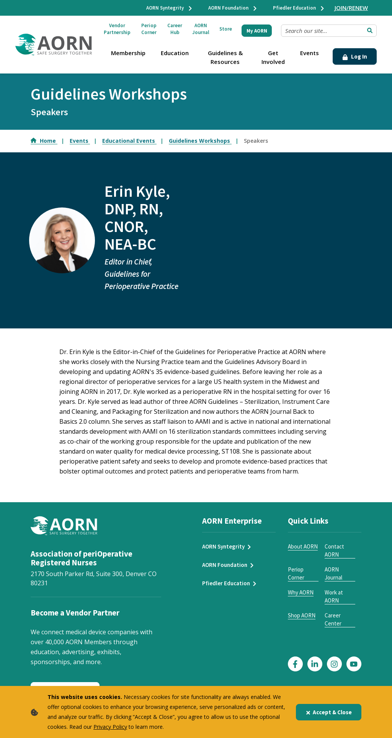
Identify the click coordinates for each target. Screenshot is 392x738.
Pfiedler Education (299, 8)
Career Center (333, 619)
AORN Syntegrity (169, 8)
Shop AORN (301, 615)
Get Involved (273, 57)
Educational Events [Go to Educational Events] (129, 140)
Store (225, 29)
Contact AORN (334, 550)
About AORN (303, 546)
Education (175, 53)
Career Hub (174, 29)
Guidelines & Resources (225, 57)
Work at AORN (334, 596)
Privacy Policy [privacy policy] (110, 726)
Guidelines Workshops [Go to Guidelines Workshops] (200, 140)
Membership (128, 53)
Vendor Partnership (117, 29)
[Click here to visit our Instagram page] (334, 663)
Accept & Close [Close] (328, 712)
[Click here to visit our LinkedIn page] (314, 663)
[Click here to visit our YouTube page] (353, 663)
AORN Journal (200, 29)
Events (309, 53)
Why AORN (301, 592)
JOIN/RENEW (351, 7)
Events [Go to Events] (80, 140)
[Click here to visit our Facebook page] (295, 663)
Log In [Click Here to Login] (354, 56)
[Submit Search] (369, 30)
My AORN (257, 31)
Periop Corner (149, 29)
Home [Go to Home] (44, 140)
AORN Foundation (233, 8)
